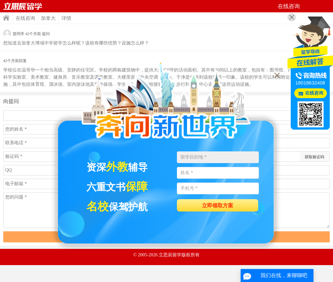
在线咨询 (25, 18)
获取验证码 (314, 157)
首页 (22, 6)
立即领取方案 (217, 205)
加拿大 (48, 18)
